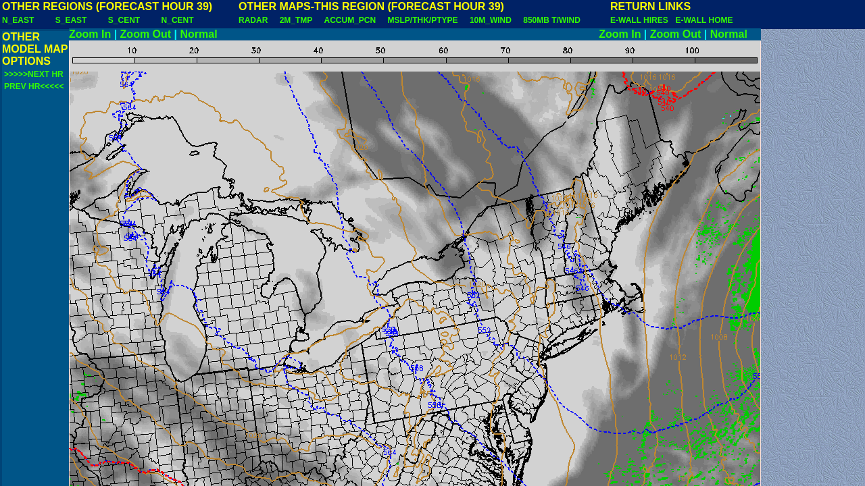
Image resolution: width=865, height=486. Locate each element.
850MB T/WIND (551, 20)
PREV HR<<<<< (34, 86)
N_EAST (18, 20)
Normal (199, 34)
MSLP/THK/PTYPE (423, 20)
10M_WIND (491, 20)
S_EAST (71, 20)
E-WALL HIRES (641, 20)
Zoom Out (146, 34)
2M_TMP (296, 20)
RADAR (253, 20)
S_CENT (124, 20)
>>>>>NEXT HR (34, 74)
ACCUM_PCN (350, 20)
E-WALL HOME (704, 20)
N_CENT (178, 20)
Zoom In (90, 34)
